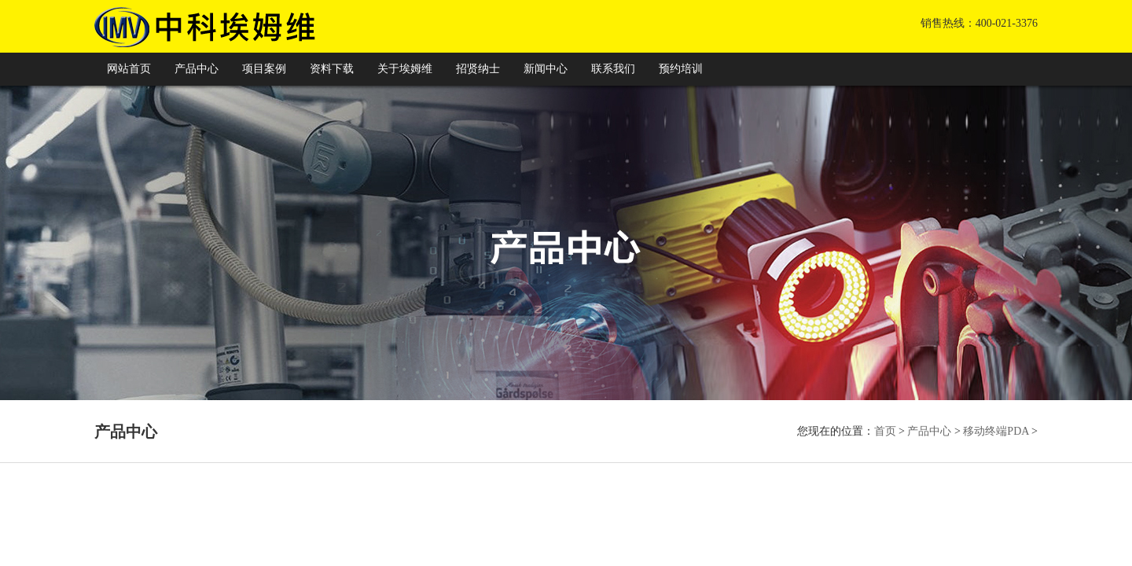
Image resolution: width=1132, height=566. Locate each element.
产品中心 (929, 431)
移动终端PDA (995, 431)
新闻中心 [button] (546, 69)
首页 (885, 431)
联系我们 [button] (613, 69)
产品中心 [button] (197, 69)
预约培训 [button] (681, 69)
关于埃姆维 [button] (404, 69)
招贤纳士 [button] (478, 69)
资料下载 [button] (332, 69)
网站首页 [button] (129, 69)
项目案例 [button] (264, 69)
